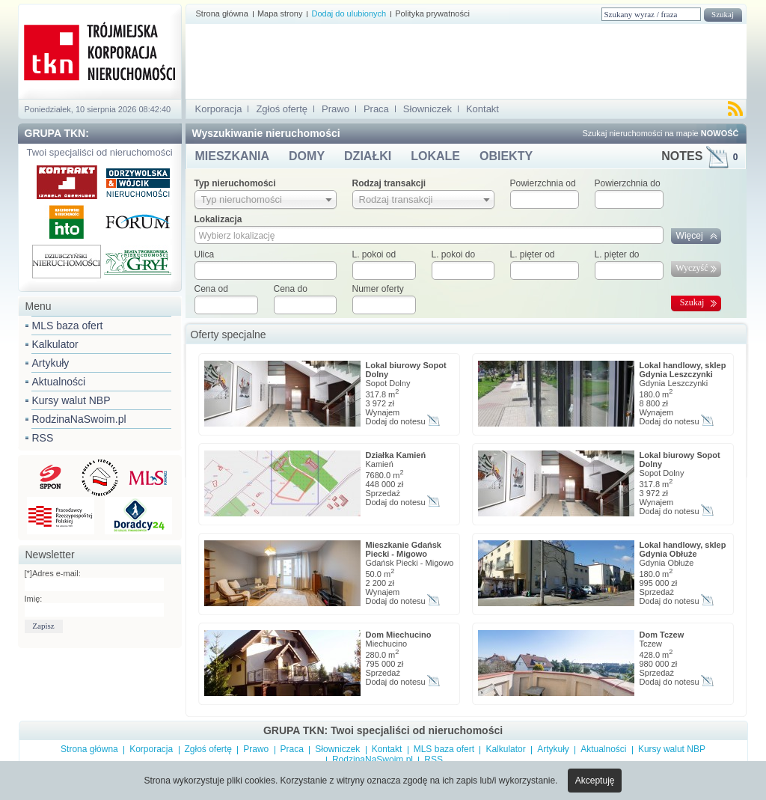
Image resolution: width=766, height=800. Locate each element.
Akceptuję (595, 780)
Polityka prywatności (432, 13)
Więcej (689, 235)
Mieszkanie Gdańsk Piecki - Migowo (404, 549)
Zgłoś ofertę (281, 108)
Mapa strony (280, 13)
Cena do (290, 289)
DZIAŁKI (367, 156)
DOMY (307, 156)
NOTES (699, 156)
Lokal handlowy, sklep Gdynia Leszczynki (683, 370)
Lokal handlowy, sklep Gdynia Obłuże (683, 549)
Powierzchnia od (543, 183)
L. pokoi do (454, 254)
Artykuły (51, 363)
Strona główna (222, 13)
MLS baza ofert (67, 326)
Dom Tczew (662, 634)
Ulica (204, 254)
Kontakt (482, 108)
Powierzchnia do (628, 183)
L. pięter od (532, 254)
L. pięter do (617, 254)
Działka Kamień (396, 455)
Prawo (335, 108)
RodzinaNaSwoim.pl (79, 419)
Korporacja (218, 108)
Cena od (211, 289)
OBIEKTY (506, 156)
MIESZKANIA (232, 156)
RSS (43, 438)
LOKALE (435, 156)
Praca (376, 108)
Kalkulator (55, 344)
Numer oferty (378, 289)
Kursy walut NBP (71, 400)
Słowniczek (427, 108)
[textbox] (265, 270)
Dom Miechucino (399, 634)
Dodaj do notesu (396, 421)
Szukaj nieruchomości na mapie (660, 133)
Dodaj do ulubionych (348, 13)
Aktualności (59, 382)
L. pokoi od (374, 254)
